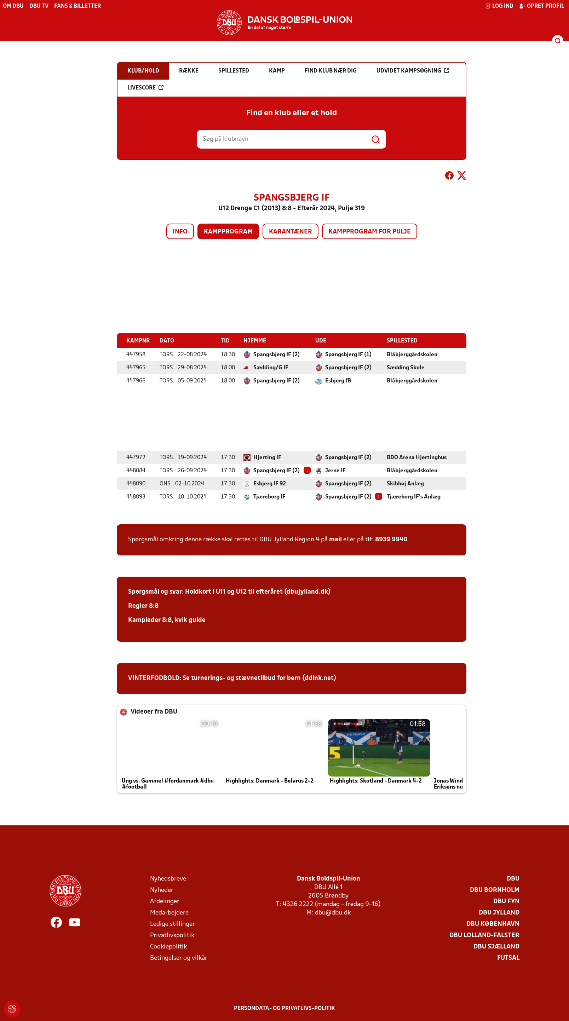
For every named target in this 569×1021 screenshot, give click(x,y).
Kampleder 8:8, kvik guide (167, 620)
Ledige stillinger (172, 924)
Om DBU (13, 6)
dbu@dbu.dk (333, 913)
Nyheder (161, 890)
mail (335, 539)
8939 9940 (391, 539)
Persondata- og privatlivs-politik (284, 1008)
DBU (513, 879)
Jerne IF (335, 470)
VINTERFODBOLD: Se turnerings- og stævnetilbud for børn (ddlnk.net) (232, 678)
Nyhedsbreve (168, 879)
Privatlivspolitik (172, 935)
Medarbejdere (169, 913)
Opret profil (541, 6)
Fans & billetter (77, 6)
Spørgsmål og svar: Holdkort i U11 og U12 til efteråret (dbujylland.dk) (229, 592)
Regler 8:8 (143, 606)
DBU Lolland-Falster (484, 935)
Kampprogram (228, 232)
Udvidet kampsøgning (413, 71)
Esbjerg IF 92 (269, 483)
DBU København (492, 924)
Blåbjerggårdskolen (412, 354)
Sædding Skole (406, 367)
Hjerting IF (267, 457)
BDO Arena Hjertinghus (417, 457)
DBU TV (38, 6)
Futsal (508, 958)
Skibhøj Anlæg (405, 483)
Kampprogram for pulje (369, 232)
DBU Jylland (499, 913)
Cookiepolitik (168, 947)
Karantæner (290, 232)
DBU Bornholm (494, 890)
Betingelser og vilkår (178, 958)
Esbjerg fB (338, 380)
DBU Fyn (506, 901)
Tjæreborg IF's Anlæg (414, 496)
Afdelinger (164, 901)
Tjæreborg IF (269, 496)
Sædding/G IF (270, 367)
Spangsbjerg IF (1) (348, 354)
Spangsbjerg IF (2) (276, 354)
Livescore (145, 88)
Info (180, 232)
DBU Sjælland (496, 947)
